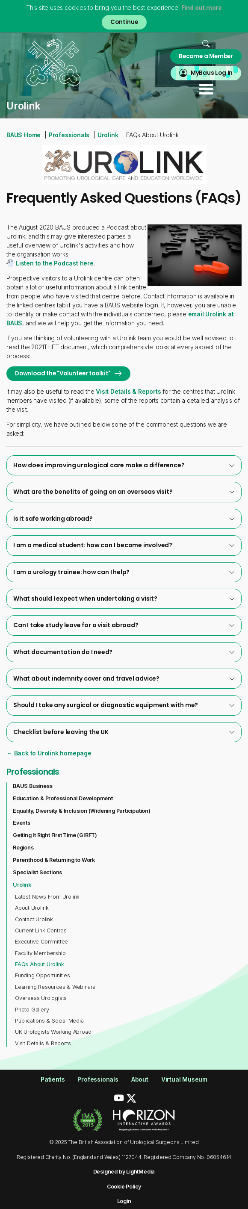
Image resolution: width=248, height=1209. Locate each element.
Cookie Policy (124, 1186)
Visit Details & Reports (128, 391)
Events (21, 823)
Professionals (69, 135)
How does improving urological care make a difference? (124, 465)
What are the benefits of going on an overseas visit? (124, 491)
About (139, 1079)
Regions (23, 847)
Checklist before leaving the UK (124, 732)
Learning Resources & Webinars (55, 987)
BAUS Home (23, 135)
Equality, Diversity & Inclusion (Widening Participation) (82, 811)
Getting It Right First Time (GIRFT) (55, 835)
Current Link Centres (41, 930)
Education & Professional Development (63, 798)
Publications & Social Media (49, 1020)
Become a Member (206, 56)
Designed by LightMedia (124, 1171)
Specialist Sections (37, 872)
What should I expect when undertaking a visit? (124, 598)
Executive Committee (41, 941)
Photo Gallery (32, 1009)
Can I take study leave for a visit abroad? (124, 625)
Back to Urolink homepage (52, 753)
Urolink (107, 135)
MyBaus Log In (212, 73)
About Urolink (31, 908)
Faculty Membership (40, 953)
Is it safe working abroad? (124, 518)
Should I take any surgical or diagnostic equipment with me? (124, 705)
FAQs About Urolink (39, 964)
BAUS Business (32, 786)
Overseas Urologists (41, 998)
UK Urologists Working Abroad (53, 1032)
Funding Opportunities (42, 975)
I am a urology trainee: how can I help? (124, 572)
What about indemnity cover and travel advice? (124, 678)
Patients (53, 1079)
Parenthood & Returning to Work (54, 860)
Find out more (201, 7)
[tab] (124, 465)
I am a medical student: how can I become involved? (124, 545)
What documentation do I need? (124, 652)
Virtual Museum (184, 1079)
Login (124, 1201)
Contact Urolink (34, 919)
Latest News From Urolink (47, 896)
